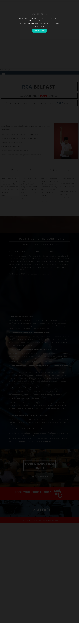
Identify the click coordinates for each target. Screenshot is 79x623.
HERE (34, 23)
